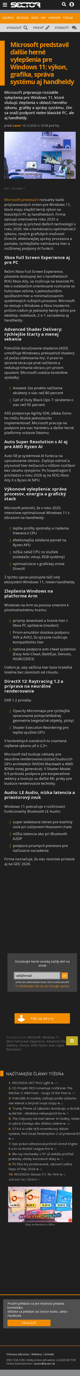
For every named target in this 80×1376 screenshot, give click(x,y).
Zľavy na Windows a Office (40, 1224)
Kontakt (49, 1354)
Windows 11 (50, 1037)
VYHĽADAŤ (14, 28)
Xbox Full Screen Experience (25, 1041)
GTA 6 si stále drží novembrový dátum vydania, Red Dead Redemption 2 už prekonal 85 (44, 1133)
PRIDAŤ (38, 28)
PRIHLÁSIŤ (29, 1323)
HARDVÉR (54, 18)
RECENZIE (22, 18)
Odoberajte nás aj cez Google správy (43, 986)
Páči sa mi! (42, 1018)
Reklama (37, 1354)
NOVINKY (8, 18)
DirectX (24, 1045)
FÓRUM (68, 18)
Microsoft (34, 1037)
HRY (43, 18)
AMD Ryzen (39, 1045)
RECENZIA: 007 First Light (35, 1083)
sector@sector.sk (44, 1363)
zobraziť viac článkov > (24, 1179)
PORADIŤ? (62, 28)
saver (17, 125)
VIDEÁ (34, 18)
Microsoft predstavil (21, 199)
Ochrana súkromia (17, 1354)
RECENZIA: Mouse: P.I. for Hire (40, 1174)
